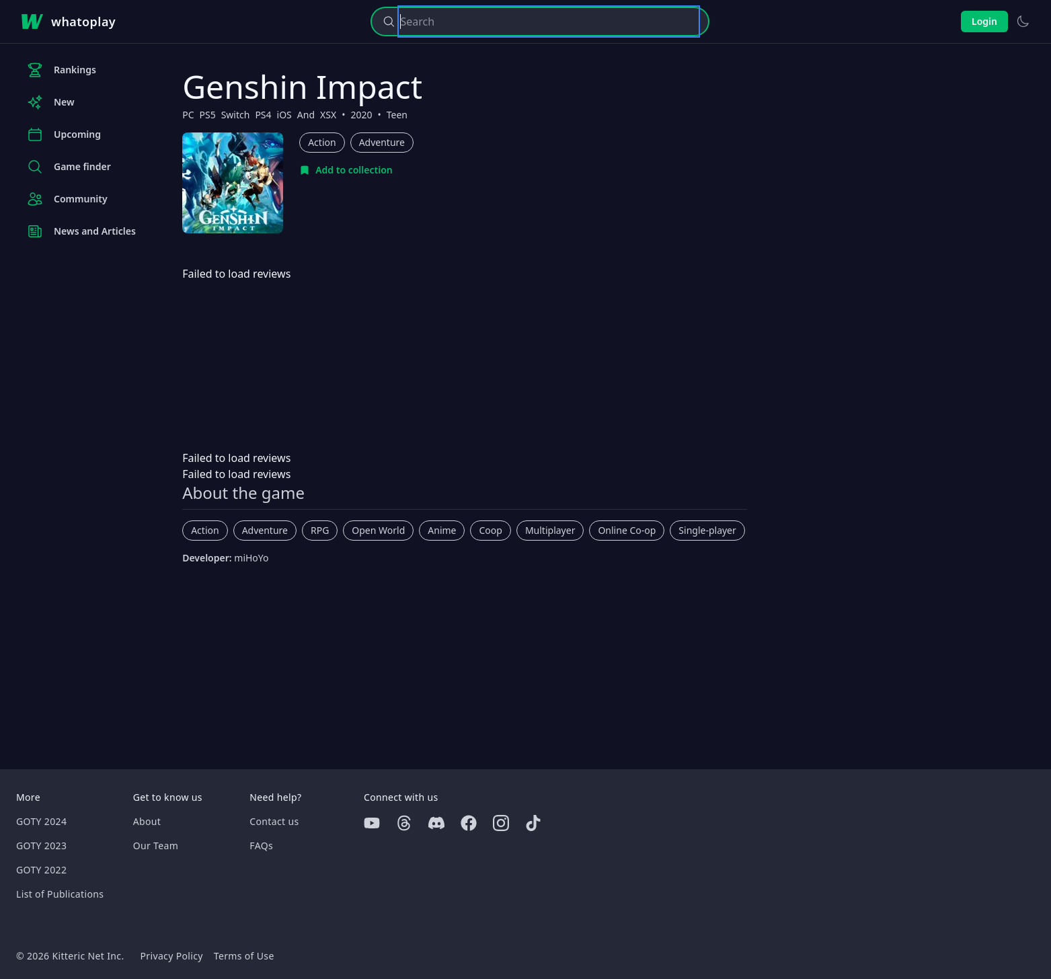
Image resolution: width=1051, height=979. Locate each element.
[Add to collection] (346, 170)
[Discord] (436, 823)
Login (984, 21)
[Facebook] (469, 823)
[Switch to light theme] (1022, 21)
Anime (442, 530)
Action (322, 142)
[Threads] (404, 823)
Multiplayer (550, 530)
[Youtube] (372, 823)
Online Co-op (627, 530)
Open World (378, 530)
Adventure (382, 142)
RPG (320, 530)
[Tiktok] (533, 823)
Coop (490, 530)
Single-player (707, 530)
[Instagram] (501, 823)
